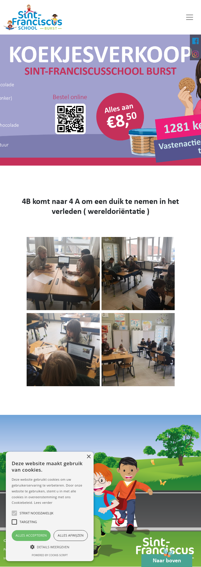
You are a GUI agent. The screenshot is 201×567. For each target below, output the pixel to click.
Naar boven (167, 559)
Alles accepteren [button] (31, 535)
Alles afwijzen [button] (71, 535)
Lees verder (43, 502)
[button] (50, 547)
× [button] (88, 457)
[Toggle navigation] (189, 17)
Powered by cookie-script (50, 555)
